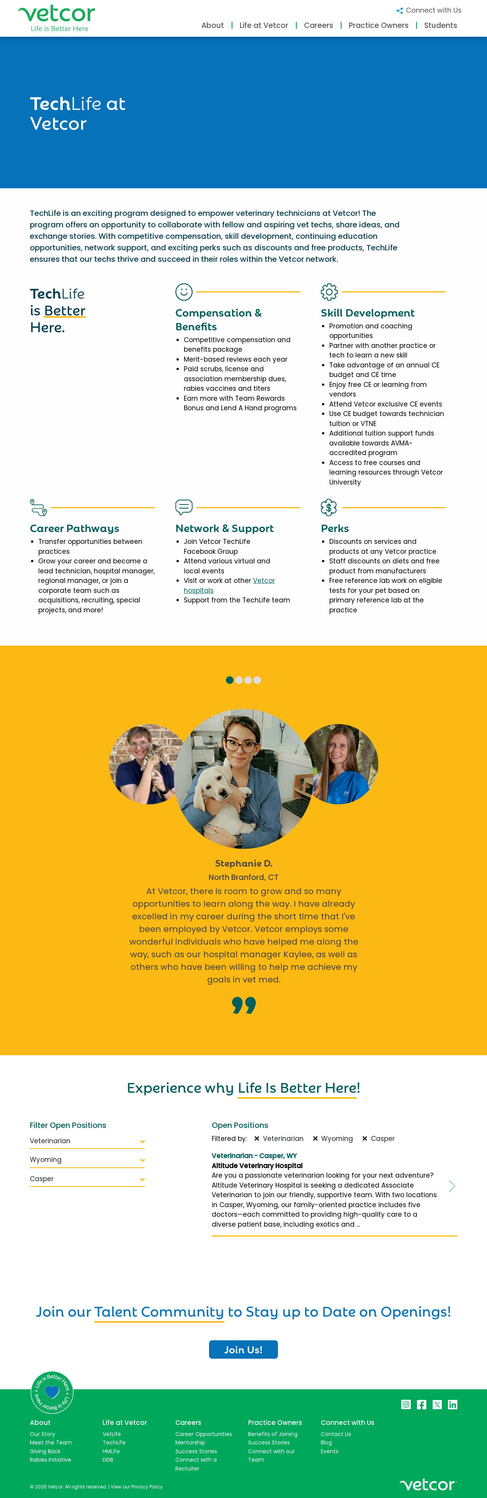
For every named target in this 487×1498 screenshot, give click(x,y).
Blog (326, 1442)
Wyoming (87, 1159)
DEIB (108, 1460)
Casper (87, 1178)
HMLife (111, 1451)
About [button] (212, 25)
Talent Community (159, 1309)
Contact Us (336, 1434)
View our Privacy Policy (137, 1486)
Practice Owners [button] (379, 25)
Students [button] (440, 25)
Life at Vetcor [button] (264, 25)
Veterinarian (87, 1141)
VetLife (112, 1434)
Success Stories (196, 1451)
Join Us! (243, 1349)
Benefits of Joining (272, 1434)
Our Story (42, 1434)
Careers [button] (318, 25)
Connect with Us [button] (428, 10)
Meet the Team (51, 1442)
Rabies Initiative (50, 1460)
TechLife (114, 1442)
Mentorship (190, 1442)
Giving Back (45, 1451)
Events (329, 1451)
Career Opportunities (203, 1434)
